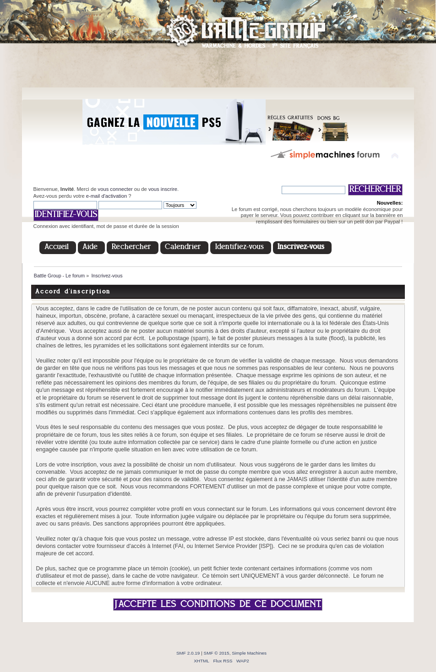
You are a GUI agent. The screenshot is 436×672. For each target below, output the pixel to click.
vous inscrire (162, 189)
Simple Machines (249, 653)
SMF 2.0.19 (188, 653)
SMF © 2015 (216, 653)
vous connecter (115, 189)
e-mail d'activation (106, 196)
